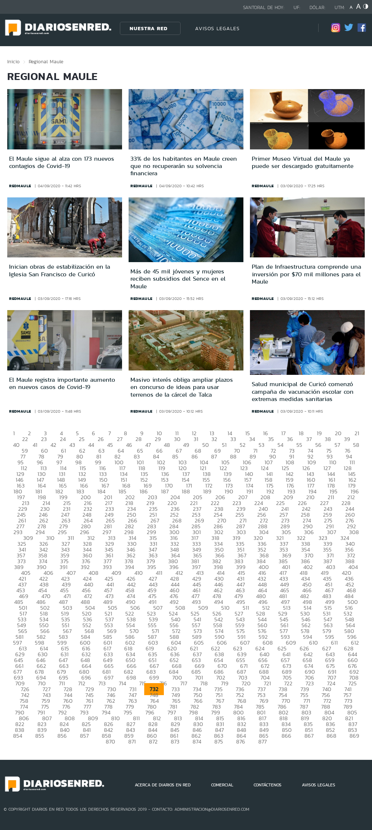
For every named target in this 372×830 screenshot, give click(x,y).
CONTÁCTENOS (268, 785)
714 (122, 683)
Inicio (13, 61)
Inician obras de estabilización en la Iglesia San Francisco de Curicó (59, 270)
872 (153, 741)
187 (165, 491)
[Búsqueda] (302, 28)
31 (196, 439)
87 (214, 456)
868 (331, 735)
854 (17, 735)
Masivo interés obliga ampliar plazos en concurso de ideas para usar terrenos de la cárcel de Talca (181, 387)
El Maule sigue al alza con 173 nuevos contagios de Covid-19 (61, 162)
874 (197, 741)
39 (347, 439)
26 (101, 439)
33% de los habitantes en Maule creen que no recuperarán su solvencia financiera (183, 166)
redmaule (20, 186)
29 (158, 439)
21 (357, 433)
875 (218, 741)
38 (328, 439)
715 (142, 683)
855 (39, 735)
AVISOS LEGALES (217, 28)
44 (91, 445)
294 (40, 532)
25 (82, 439)
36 (290, 439)
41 (35, 445)
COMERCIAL (222, 785)
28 (139, 439)
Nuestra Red (148, 28)
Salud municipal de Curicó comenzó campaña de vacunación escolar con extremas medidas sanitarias (302, 391)
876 (240, 741)
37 (309, 439)
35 (271, 439)
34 (252, 439)
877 (262, 741)
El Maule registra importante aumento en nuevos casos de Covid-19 (62, 383)
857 (84, 735)
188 (186, 491)
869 (354, 735)
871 (132, 741)
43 (72, 445)
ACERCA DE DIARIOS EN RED (163, 785)
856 (62, 735)
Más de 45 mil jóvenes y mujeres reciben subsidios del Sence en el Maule (178, 278)
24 (63, 439)
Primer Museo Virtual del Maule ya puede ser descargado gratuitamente (302, 162)
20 (338, 433)
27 (119, 439)
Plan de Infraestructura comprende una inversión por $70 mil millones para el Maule (306, 274)
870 (110, 741)
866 (286, 735)
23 (44, 439)
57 (337, 445)
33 (233, 439)
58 (356, 445)
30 (177, 439)
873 (175, 741)
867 (309, 735)
